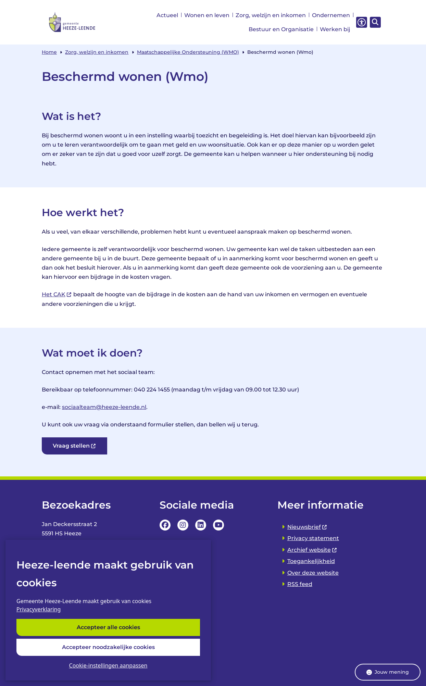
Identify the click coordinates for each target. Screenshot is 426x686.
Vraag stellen (74, 445)
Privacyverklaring (38, 609)
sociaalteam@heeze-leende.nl (104, 407)
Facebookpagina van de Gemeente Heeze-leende (165, 525)
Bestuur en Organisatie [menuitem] (281, 29)
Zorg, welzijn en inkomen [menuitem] (271, 15)
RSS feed (299, 584)
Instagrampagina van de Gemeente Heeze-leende (182, 525)
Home (49, 52)
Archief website (312, 550)
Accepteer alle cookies (108, 627)
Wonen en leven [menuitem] (206, 15)
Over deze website (313, 573)
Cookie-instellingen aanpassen (108, 665)
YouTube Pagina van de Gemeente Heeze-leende (218, 525)
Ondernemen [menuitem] (331, 15)
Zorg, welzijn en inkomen (96, 52)
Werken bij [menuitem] (335, 29)
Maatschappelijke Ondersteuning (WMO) (188, 52)
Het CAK (57, 294)
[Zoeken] (374, 21)
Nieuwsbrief (307, 527)
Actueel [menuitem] (167, 15)
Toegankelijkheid (311, 561)
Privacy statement (313, 538)
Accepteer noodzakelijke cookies (108, 647)
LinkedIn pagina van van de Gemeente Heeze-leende (200, 525)
